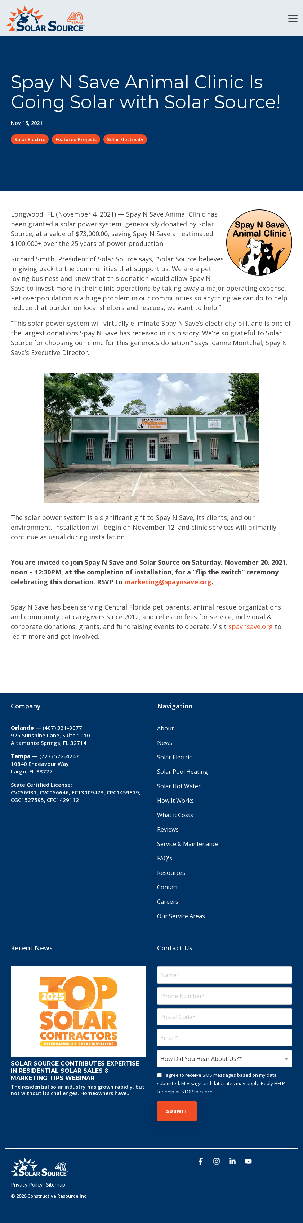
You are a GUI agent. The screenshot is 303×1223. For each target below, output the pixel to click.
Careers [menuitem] (167, 902)
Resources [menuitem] (171, 873)
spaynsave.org (250, 626)
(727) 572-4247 (59, 756)
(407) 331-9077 (62, 727)
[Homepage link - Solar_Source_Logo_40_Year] (39, 1174)
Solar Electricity (125, 139)
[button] (293, 18)
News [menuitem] (164, 743)
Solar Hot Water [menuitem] (179, 786)
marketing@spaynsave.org (168, 581)
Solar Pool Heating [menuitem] (182, 772)
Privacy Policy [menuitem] (27, 1184)
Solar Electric (29, 139)
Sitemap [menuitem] (55, 1184)
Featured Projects (76, 139)
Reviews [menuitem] (168, 829)
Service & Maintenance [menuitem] (187, 844)
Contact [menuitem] (167, 887)
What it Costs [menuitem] (175, 815)
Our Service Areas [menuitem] (181, 916)
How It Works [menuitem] (175, 801)
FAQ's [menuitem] (164, 858)
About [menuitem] (165, 728)
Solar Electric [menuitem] (174, 757)
